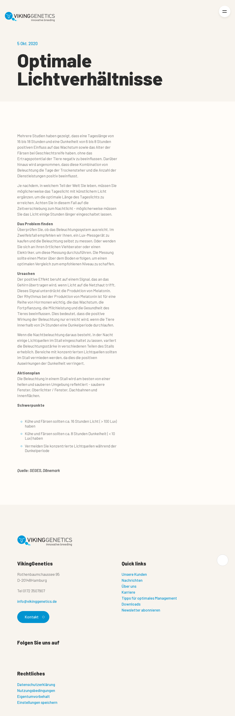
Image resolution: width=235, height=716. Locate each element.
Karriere (128, 592)
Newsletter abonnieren (141, 610)
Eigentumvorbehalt (33, 696)
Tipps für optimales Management (149, 598)
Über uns (129, 586)
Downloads (131, 604)
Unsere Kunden (134, 574)
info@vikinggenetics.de (37, 601)
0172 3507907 (34, 590)
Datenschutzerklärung (36, 684)
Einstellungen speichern (37, 702)
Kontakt (34, 616)
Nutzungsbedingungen (36, 690)
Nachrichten (132, 580)
